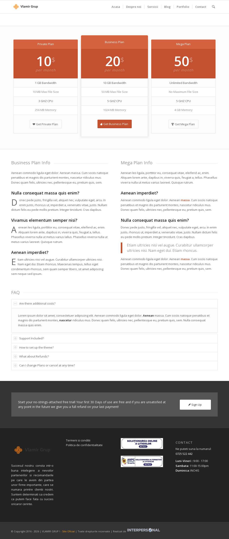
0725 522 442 (184, 454)
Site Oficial (68, 531)
